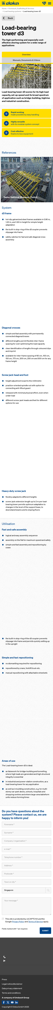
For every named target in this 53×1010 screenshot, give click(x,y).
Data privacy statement (12, 988)
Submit (45, 930)
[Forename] (26, 824)
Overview (26, 54)
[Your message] (26, 906)
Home (4, 8)
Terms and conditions (11, 992)
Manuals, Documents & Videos (26, 60)
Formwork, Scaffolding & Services (21, 8)
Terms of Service (35, 921)
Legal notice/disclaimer (12, 984)
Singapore (8, 890)
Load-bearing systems (12, 11)
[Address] (26, 865)
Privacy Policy (18, 921)
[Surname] (26, 833)
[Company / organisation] (26, 841)
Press (4, 979)
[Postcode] (26, 874)
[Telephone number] (26, 857)
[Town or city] (26, 882)
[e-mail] (26, 849)
